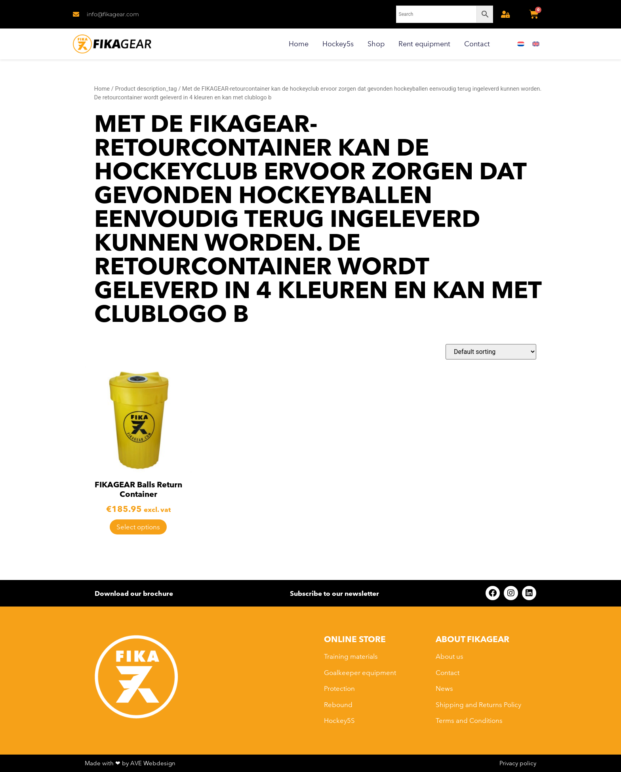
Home (299, 43)
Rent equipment (424, 43)
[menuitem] (520, 44)
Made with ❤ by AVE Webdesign (130, 763)
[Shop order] (491, 351)
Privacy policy (517, 763)
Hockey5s (338, 43)
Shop (376, 43)
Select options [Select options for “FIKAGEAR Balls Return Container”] (138, 527)
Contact (477, 43)
